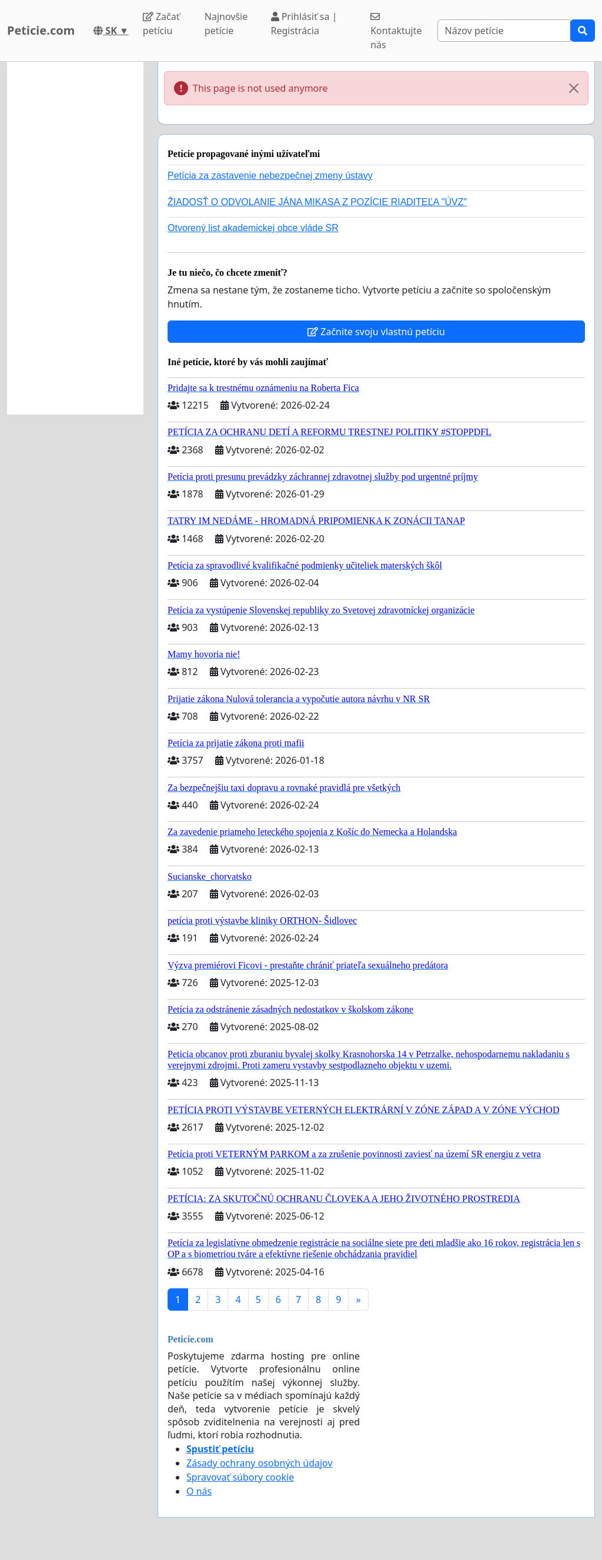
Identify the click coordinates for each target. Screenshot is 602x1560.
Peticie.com (41, 30)
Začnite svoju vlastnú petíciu (376, 331)
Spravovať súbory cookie (240, 1477)
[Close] (574, 88)
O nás (199, 1491)
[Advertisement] (75, 238)
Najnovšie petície (226, 23)
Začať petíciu (161, 23)
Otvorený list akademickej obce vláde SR (253, 228)
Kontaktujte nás (396, 31)
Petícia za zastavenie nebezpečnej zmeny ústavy (270, 176)
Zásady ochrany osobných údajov (259, 1463)
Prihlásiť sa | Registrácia (304, 23)
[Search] (504, 30)
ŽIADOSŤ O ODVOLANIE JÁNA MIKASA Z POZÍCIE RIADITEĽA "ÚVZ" (317, 202)
